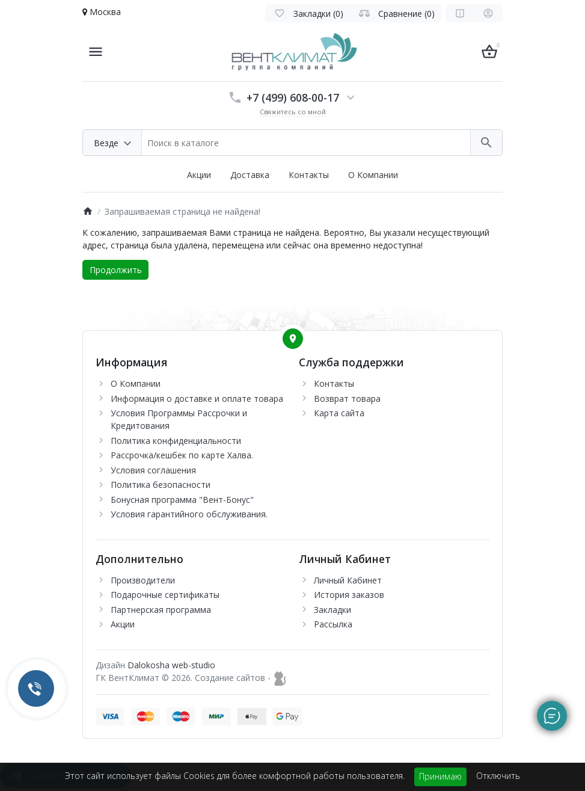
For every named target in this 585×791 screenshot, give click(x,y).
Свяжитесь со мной (293, 111)
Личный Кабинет (348, 580)
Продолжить (116, 269)
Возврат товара (347, 398)
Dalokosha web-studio (171, 665)
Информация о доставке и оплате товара (197, 398)
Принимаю (440, 776)
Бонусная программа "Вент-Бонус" (182, 499)
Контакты (309, 174)
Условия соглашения (153, 470)
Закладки (332, 609)
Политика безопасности (160, 484)
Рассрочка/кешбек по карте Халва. (182, 455)
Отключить (498, 775)
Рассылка (333, 624)
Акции (199, 174)
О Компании (373, 174)
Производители (143, 580)
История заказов (349, 594)
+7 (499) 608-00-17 (293, 97)
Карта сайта (339, 413)
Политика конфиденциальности (176, 440)
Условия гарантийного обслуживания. (189, 514)
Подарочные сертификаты (165, 594)
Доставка (249, 174)
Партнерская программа (161, 609)
